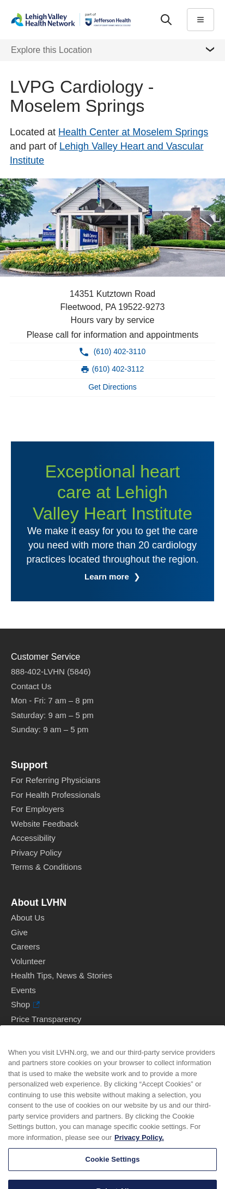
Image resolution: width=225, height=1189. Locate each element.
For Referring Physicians (55, 780)
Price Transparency (46, 1019)
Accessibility (33, 838)
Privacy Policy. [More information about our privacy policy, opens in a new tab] (139, 1156)
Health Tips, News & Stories (61, 975)
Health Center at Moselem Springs (133, 132)
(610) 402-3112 (118, 369)
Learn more (107, 576)
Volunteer (28, 961)
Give (19, 932)
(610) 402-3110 (120, 351)
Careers (25, 946)
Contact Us (31, 686)
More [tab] (108, 41)
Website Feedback (44, 823)
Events (23, 990)
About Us (28, 917)
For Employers (37, 809)
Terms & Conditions (46, 866)
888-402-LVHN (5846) (50, 671)
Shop (25, 1005)
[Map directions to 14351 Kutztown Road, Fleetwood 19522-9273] (112, 387)
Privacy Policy (36, 852)
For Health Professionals (55, 794)
